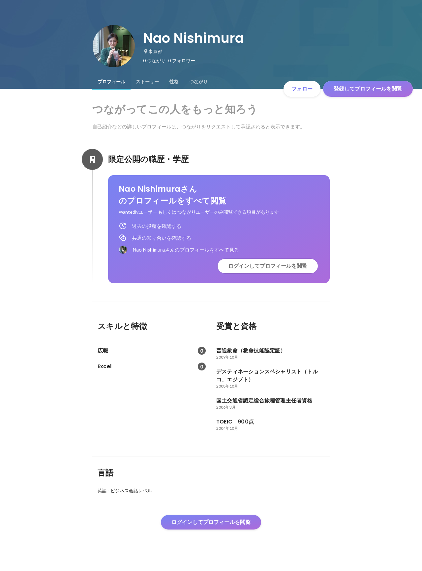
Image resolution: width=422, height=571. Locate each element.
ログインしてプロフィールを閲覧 (267, 266)
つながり (198, 81)
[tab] (111, 82)
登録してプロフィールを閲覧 (368, 89)
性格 (174, 81)
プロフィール (111, 81)
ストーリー (147, 81)
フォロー (302, 89)
